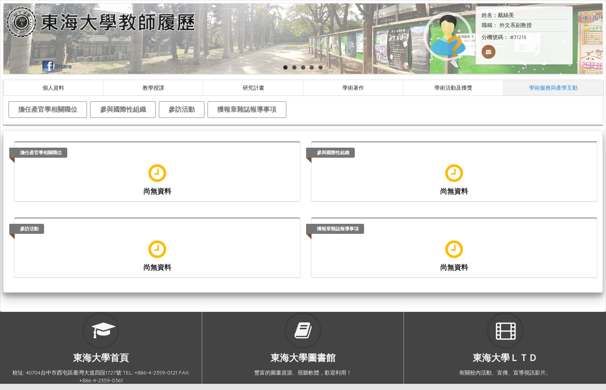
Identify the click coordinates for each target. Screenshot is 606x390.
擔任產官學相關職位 (47, 109)
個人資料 (53, 87)
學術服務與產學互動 (553, 87)
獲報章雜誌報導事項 (246, 109)
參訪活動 (182, 109)
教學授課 (153, 87)
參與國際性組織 (123, 109)
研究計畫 (253, 87)
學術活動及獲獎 (453, 87)
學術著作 (353, 87)
